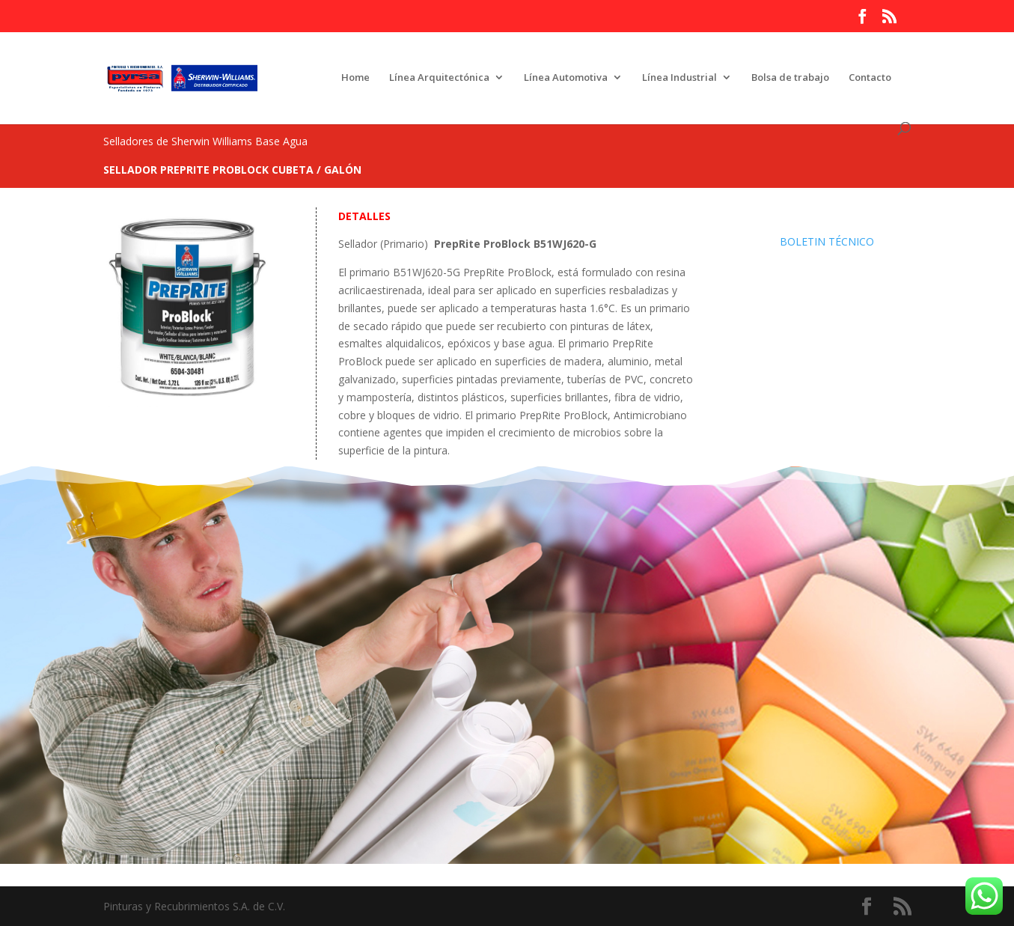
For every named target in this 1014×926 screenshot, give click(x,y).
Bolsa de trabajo (790, 78)
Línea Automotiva (566, 78)
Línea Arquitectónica (439, 78)
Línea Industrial (679, 78)
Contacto (870, 78)
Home (355, 78)
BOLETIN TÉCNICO (827, 241)
